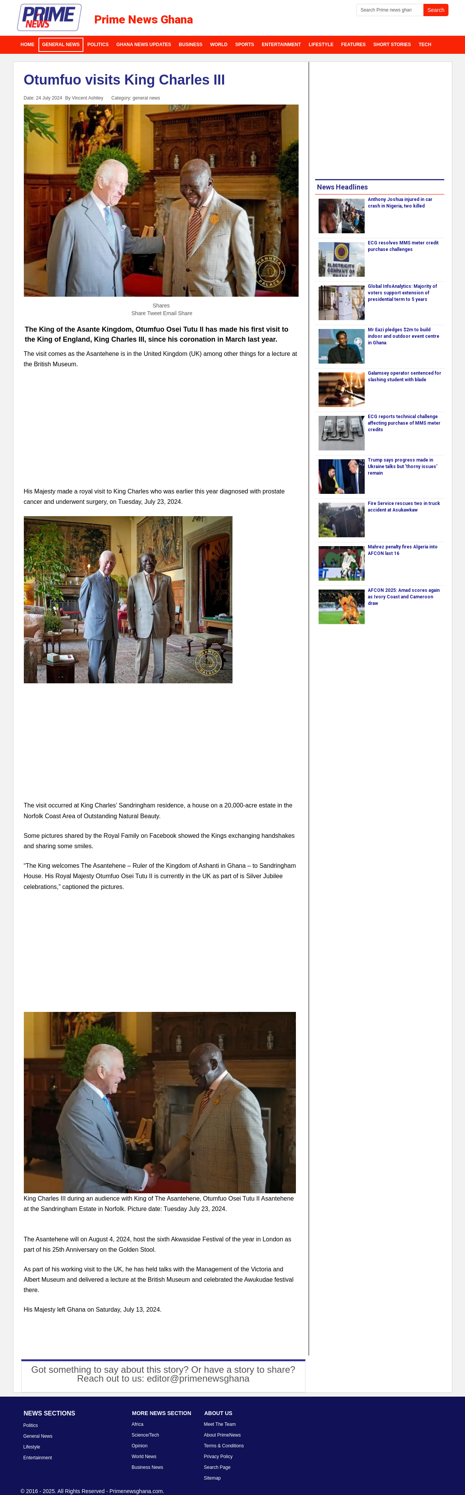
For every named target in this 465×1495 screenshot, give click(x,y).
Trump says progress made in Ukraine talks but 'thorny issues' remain (402, 466)
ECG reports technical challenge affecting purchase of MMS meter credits (404, 423)
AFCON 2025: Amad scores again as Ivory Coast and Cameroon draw (404, 597)
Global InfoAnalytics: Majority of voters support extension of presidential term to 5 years (402, 293)
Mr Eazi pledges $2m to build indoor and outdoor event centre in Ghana (403, 336)
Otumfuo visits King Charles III (124, 80)
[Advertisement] (161, 432)
